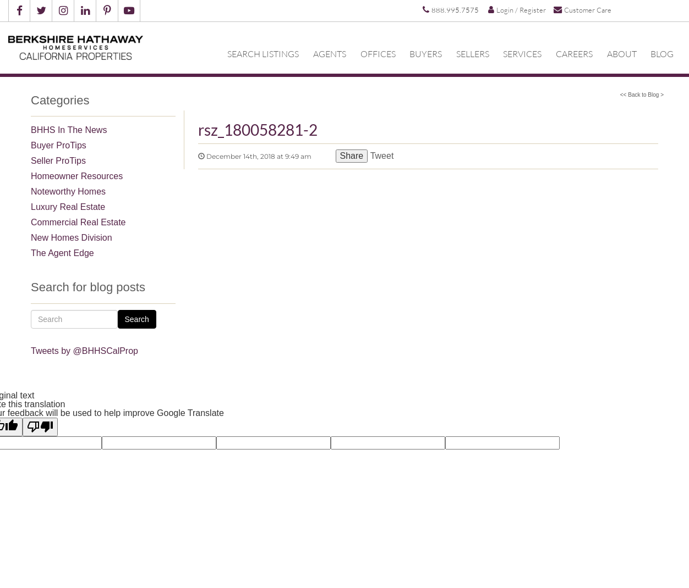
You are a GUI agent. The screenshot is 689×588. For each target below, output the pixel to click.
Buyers (425, 53)
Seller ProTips (58, 160)
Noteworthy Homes (68, 191)
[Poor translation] (40, 427)
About (622, 53)
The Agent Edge (62, 253)
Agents (329, 53)
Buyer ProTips (58, 145)
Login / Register (517, 9)
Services (522, 53)
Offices (378, 53)
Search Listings (263, 53)
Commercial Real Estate (78, 222)
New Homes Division (71, 237)
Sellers (472, 53)
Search (137, 319)
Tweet (382, 155)
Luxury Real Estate (68, 207)
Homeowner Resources (77, 176)
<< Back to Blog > (642, 95)
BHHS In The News (69, 130)
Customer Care (582, 9)
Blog (662, 53)
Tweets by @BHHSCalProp (84, 351)
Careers (574, 53)
